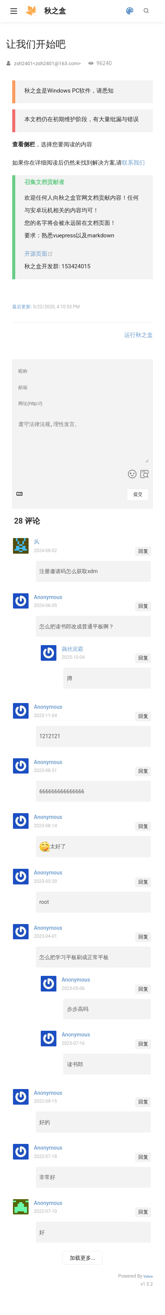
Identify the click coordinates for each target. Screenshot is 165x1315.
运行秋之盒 (138, 335)
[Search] (148, 10)
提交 (138, 494)
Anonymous (48, 1203)
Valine (148, 1276)
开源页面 (38, 253)
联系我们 (133, 162)
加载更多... (83, 1258)
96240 (104, 63)
